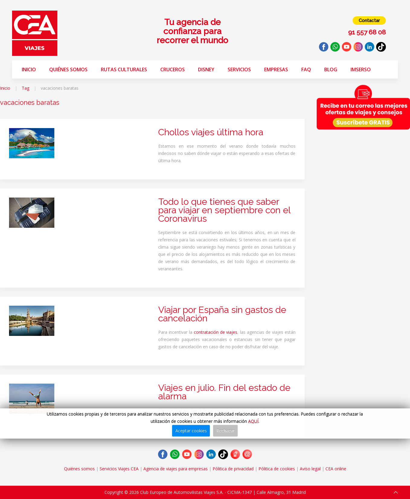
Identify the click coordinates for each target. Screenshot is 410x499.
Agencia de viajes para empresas (175, 469)
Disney (206, 69)
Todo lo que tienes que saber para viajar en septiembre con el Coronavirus (224, 210)
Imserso (361, 69)
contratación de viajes (216, 332)
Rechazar (225, 430)
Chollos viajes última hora (210, 132)
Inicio (29, 69)
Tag (25, 88)
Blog (330, 69)
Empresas (276, 69)
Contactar (369, 20)
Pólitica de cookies (276, 469)
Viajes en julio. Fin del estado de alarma (224, 391)
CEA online (335, 469)
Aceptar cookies (191, 430)
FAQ (306, 69)
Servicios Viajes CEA (119, 469)
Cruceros (172, 69)
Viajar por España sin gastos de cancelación (222, 314)
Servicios (239, 69)
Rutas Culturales (124, 69)
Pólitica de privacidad (233, 469)
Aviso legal (310, 469)
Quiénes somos (68, 69)
